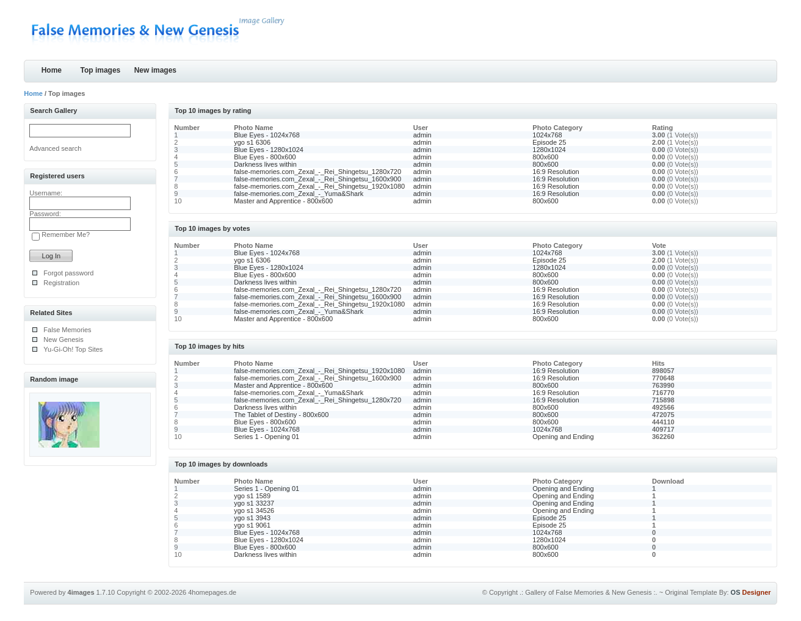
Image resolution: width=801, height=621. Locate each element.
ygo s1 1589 (252, 495)
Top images (100, 70)
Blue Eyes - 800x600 (265, 157)
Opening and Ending (562, 436)
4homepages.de (212, 592)
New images (155, 70)
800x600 (545, 157)
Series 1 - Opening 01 (266, 436)
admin (422, 135)
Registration (61, 282)
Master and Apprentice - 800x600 (283, 201)
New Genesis (63, 339)
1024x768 (547, 135)
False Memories (67, 329)
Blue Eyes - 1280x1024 (268, 149)
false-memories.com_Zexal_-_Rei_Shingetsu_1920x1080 (319, 186)
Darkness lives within (265, 164)
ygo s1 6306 (252, 142)
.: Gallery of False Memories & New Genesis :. (589, 592)
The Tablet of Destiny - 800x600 (281, 414)
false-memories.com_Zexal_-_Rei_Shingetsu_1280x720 (317, 171)
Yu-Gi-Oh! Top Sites (73, 349)
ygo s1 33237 (254, 503)
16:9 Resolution (555, 171)
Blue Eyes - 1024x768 (267, 135)
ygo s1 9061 (252, 525)
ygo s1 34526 (254, 510)
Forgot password (68, 273)
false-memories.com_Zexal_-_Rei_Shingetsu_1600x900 (317, 179)
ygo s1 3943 (252, 517)
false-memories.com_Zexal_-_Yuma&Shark (298, 193)
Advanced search (55, 148)
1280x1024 (548, 149)
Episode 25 (549, 142)
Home (52, 70)
